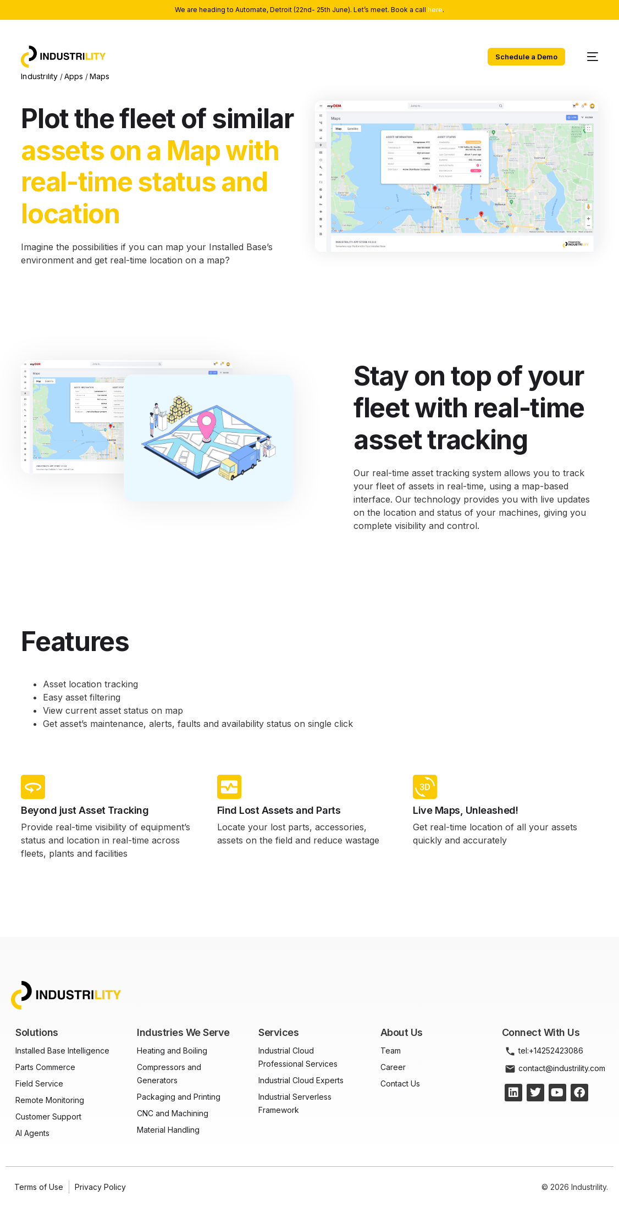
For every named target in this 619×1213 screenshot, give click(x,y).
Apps (74, 76)
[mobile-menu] (587, 57)
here (435, 10)
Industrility (39, 76)
